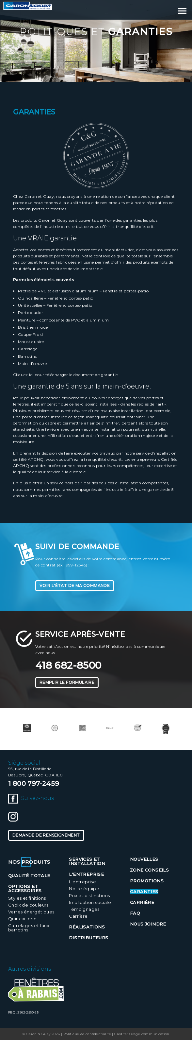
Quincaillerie (22, 918)
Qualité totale (29, 875)
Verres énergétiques (31, 911)
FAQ (135, 913)
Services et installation (87, 861)
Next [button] (180, 728)
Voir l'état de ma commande (75, 585)
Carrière (78, 916)
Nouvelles (144, 859)
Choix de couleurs (28, 905)
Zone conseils (149, 870)
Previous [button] (11, 728)
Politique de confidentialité (87, 1034)
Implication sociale (90, 902)
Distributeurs (88, 937)
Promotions (147, 880)
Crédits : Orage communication (141, 1034)
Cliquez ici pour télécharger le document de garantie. (66, 374)
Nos (29, 862)
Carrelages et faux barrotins (28, 927)
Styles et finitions (27, 898)
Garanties (144, 891)
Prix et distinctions (89, 895)
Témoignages (84, 909)
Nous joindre (148, 924)
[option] (27, 728)
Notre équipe (84, 888)
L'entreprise (82, 881)
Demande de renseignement (46, 835)
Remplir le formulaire (67, 682)
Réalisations (87, 926)
